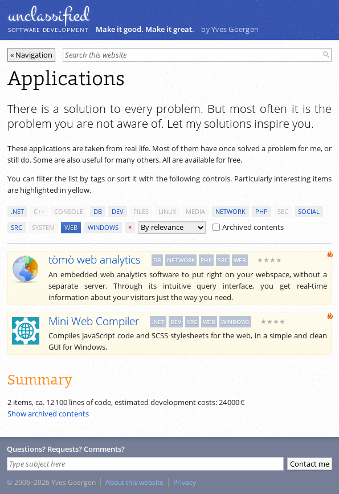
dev (118, 211)
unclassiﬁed (48, 15)
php (261, 211)
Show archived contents (48, 413)
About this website (134, 482)
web (70, 227)
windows (103, 227)
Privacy (184, 482)
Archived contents (248, 227)
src (16, 227)
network (230, 211)
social (309, 211)
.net (17, 211)
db (97, 211)
